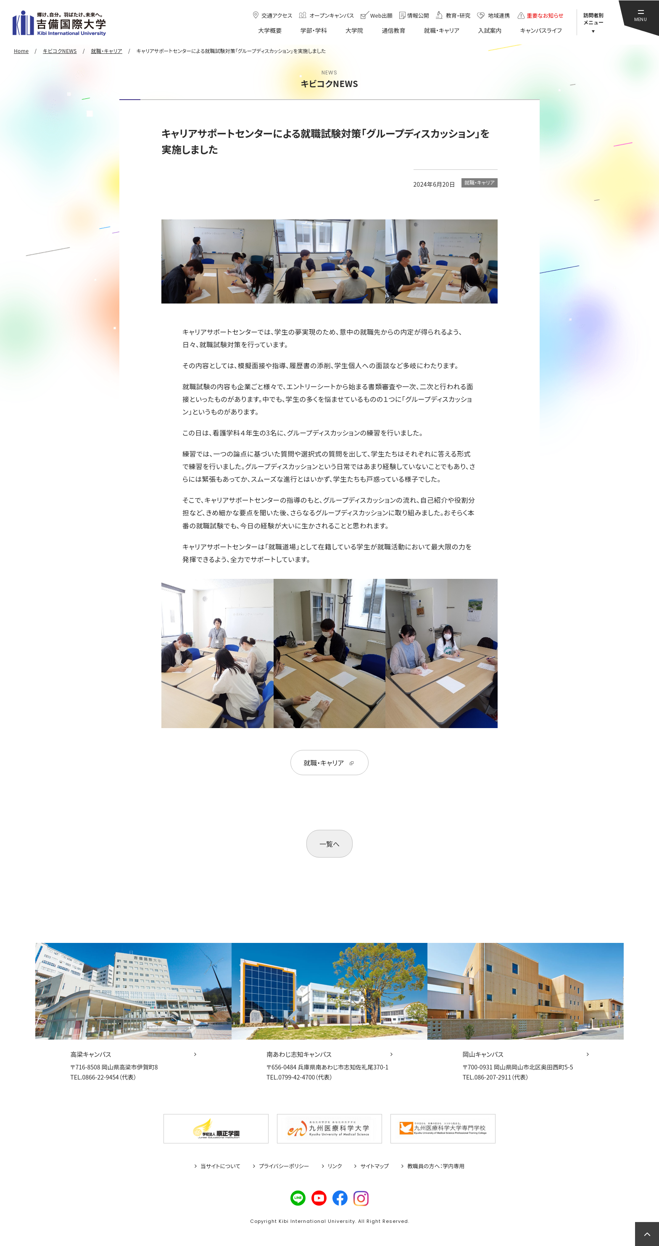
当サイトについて (220, 1166)
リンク (335, 1166)
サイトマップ (374, 1166)
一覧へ (329, 844)
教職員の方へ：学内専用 (435, 1166)
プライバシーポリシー (284, 1166)
